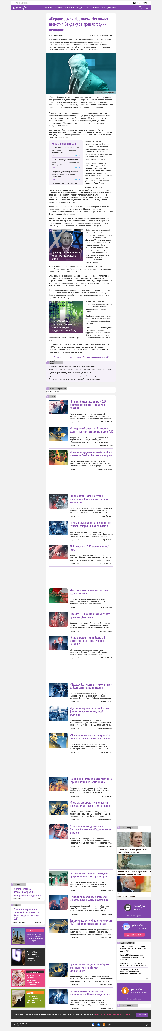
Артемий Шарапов (106, 564)
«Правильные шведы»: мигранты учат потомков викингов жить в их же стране (90, 804)
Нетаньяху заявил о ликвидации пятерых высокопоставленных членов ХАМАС (65, 150)
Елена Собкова (107, 914)
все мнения (38, 922)
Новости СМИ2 (52, 391)
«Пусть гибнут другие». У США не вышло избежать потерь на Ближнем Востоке (90, 524)
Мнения (69, 7)
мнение (17, 905)
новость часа (19, 884)
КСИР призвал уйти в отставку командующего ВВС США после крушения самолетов (80, 369)
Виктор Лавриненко (105, 469)
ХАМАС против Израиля (64, 144)
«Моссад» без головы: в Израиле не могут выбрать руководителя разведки (91, 686)
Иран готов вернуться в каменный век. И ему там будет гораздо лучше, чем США (26, 913)
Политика (30, 930)
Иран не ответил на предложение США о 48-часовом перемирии (35, 937)
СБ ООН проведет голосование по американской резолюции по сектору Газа (65, 162)
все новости (17, 899)
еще (147, 978)
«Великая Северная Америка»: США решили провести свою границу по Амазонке (88, 404)
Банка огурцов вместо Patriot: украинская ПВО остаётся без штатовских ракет (91, 922)
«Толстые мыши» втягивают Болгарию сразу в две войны (89, 591)
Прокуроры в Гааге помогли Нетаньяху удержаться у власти (66, 255)
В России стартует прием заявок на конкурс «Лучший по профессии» (74, 379)
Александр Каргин (56, 35)
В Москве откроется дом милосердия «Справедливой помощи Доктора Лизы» (90, 898)
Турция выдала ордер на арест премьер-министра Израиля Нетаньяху (65, 174)
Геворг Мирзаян (107, 422)
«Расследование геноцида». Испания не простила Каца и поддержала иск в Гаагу (64, 325)
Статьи (59, 7)
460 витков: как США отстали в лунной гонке (89, 548)
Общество (30, 992)
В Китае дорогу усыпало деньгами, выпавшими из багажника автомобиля (33, 980)
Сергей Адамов (107, 516)
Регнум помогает (111, 7)
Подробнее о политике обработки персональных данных (113, 1015)
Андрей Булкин (107, 540)
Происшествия (32, 972)
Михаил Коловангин (105, 846)
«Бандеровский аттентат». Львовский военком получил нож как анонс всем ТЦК (91, 430)
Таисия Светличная (106, 985)
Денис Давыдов (107, 752)
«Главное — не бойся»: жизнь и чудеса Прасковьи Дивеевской (90, 615)
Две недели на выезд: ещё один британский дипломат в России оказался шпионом (90, 829)
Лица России (92, 7)
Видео (79, 7)
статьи (52, 396)
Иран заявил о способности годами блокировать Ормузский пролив (74, 376)
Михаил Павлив (107, 938)
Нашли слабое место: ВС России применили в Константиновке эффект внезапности (89, 499)
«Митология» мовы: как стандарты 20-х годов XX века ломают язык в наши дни (90, 736)
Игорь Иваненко (107, 607)
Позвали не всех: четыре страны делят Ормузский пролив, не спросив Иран (89, 874)
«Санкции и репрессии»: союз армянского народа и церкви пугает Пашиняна (91, 780)
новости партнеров (58, 388)
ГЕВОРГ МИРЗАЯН (19, 922)
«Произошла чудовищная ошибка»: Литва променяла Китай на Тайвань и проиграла (91, 453)
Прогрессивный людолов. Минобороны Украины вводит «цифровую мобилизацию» (90, 967)
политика (57, 230)
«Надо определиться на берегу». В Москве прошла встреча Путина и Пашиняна (87, 640)
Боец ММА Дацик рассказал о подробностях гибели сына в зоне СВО (34, 956)
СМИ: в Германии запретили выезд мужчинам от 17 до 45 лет (34, 999)
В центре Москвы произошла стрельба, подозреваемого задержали (27, 892)
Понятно (142, 1015)
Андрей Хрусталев (106, 446)
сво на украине (127, 943)
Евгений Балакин (106, 631)
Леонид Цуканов (107, 702)
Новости (48, 7)
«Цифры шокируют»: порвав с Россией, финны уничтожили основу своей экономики (90, 711)
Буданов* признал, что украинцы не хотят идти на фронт (70, 373)
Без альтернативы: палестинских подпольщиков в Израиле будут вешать (90, 992)
